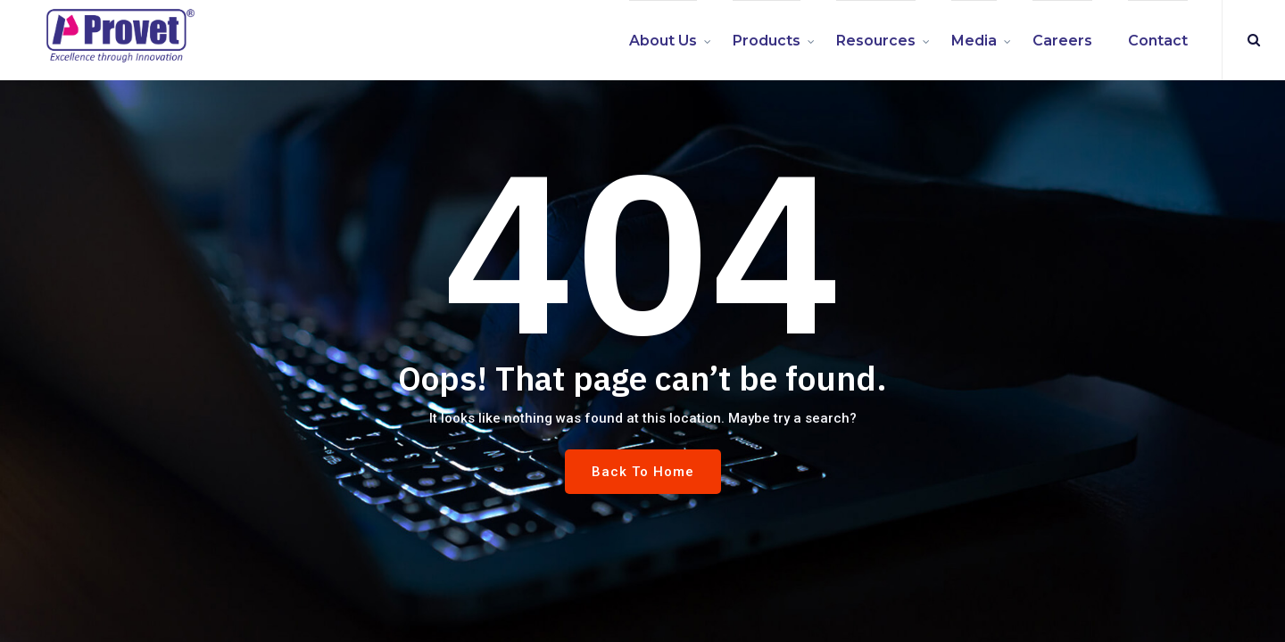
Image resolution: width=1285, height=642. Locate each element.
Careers (1062, 40)
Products (766, 40)
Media (974, 40)
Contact (1158, 40)
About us (663, 40)
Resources (876, 40)
